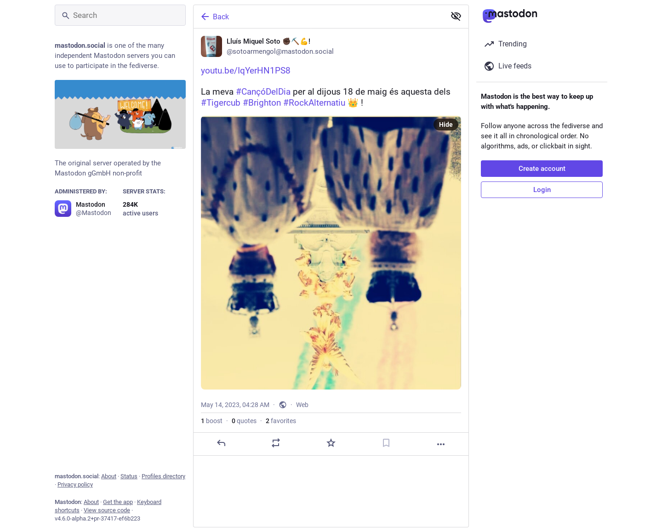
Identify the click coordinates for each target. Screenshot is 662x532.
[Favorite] (331, 474)
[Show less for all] (456, 16)
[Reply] (221, 474)
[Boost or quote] (275, 474)
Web (302, 436)
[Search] (120, 15)
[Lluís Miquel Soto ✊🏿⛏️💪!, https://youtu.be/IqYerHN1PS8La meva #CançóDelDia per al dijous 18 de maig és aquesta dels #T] (331, 257)
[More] (440, 475)
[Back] (319, 16)
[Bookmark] (386, 474)
